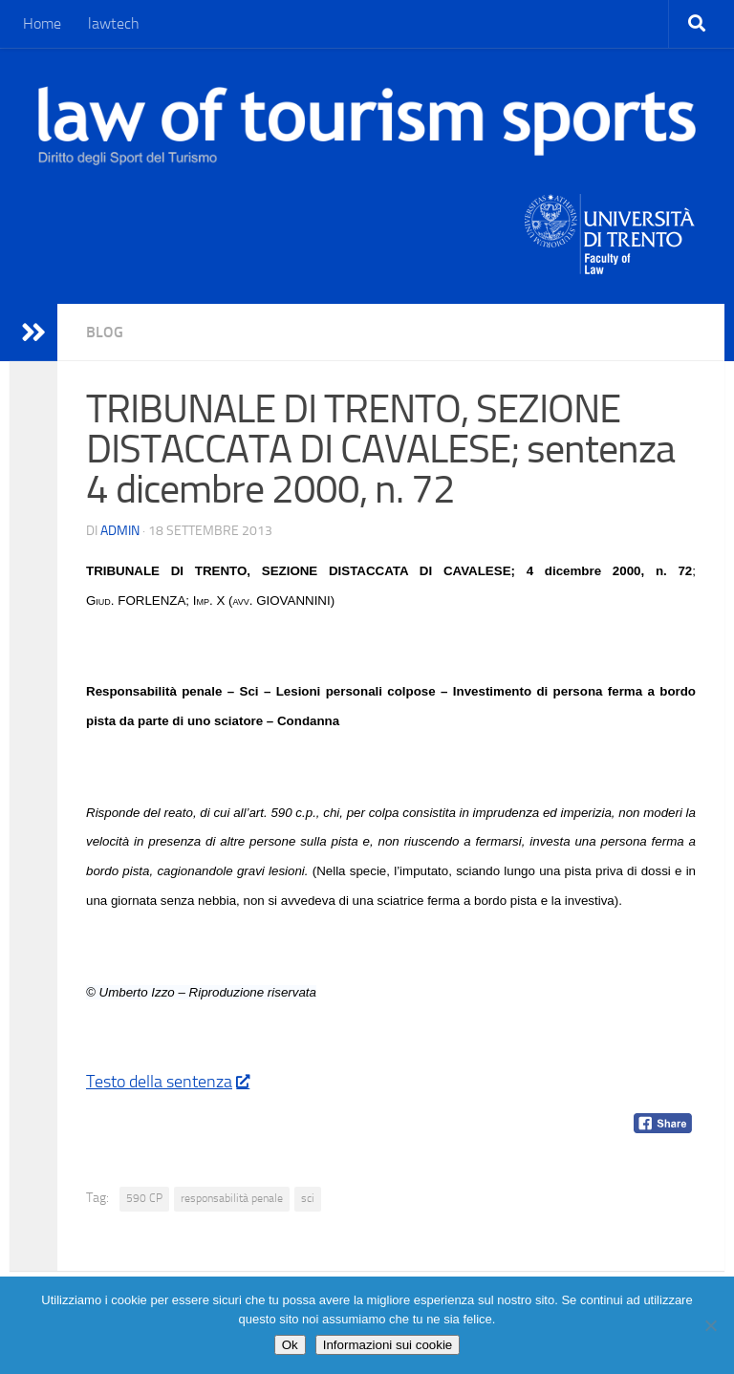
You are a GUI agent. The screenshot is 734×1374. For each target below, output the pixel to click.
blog (104, 332)
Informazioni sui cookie (388, 1345)
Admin (120, 531)
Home (42, 23)
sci (307, 1198)
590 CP (144, 1198)
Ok (290, 1345)
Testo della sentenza (167, 1081)
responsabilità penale (232, 1198)
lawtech (114, 23)
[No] (710, 1325)
